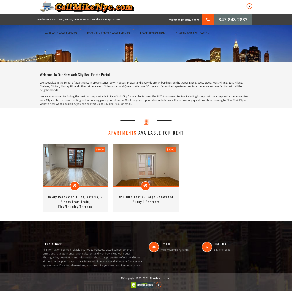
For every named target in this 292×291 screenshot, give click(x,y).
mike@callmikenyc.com (184, 20)
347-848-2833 (233, 19)
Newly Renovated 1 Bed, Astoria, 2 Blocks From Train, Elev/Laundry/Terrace (78, 19)
